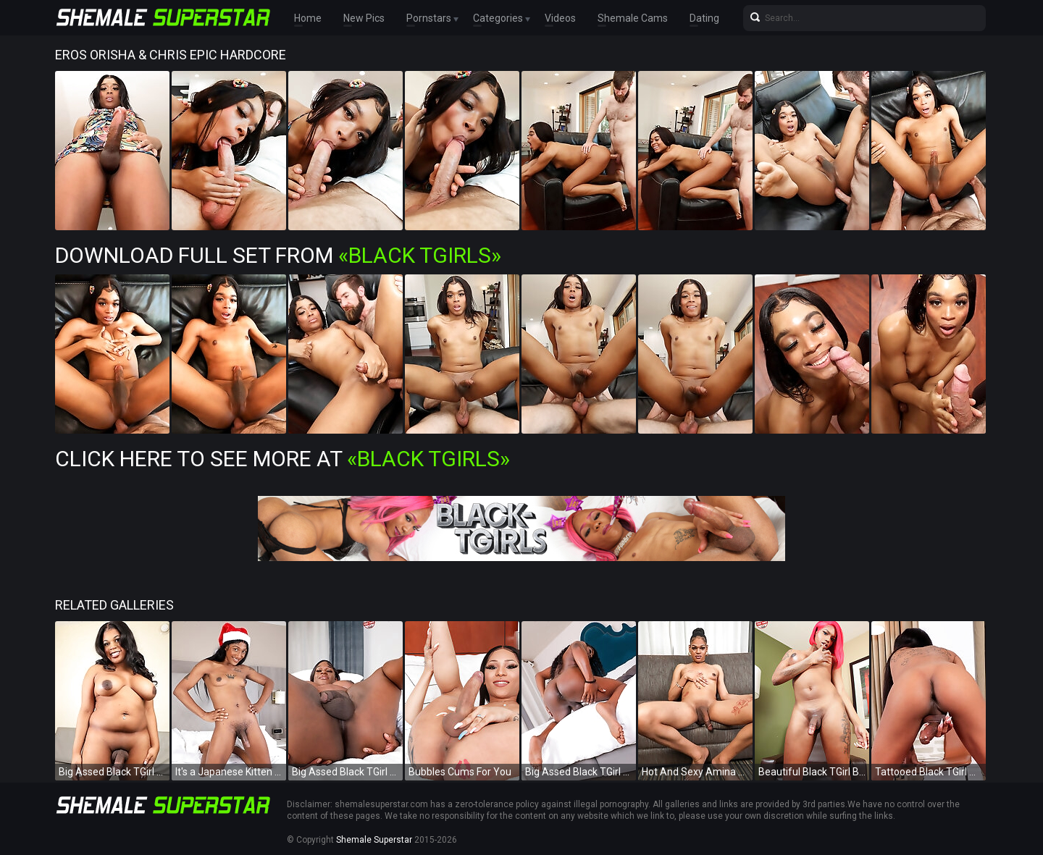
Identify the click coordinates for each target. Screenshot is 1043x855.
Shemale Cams (633, 18)
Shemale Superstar (374, 840)
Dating (704, 18)
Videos (560, 18)
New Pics (364, 18)
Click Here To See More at (282, 458)
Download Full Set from (278, 255)
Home (308, 18)
